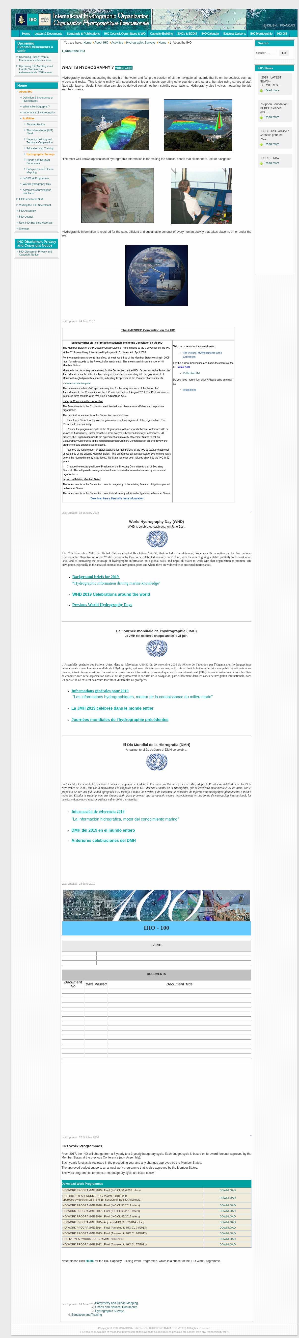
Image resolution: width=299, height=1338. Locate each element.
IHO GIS (282, 33)
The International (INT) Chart (40, 132)
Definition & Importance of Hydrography (38, 99)
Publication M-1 (191, 373)
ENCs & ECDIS (187, 33)
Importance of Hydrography (39, 112)
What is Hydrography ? (36, 106)
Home (26, 33)
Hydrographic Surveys (41, 154)
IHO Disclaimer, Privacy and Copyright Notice (35, 253)
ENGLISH (270, 25)
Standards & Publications (83, 33)
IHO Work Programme (36, 178)
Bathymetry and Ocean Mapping (40, 171)
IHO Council (26, 216)
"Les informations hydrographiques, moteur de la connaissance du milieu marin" (142, 697)
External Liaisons (234, 33)
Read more (272, 90)
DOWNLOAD (228, 1190)
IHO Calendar (210, 33)
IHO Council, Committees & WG (125, 33)
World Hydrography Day (37, 183)
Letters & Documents (48, 33)
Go (284, 53)
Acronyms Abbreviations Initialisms (37, 191)
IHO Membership (261, 33)
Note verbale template (78, 383)
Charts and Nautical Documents (38, 161)
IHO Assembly (27, 210)
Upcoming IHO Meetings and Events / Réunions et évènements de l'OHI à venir (36, 69)
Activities (28, 118)
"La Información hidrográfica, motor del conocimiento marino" (120, 819)
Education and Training (40, 148)
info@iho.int (189, 389)
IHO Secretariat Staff (31, 199)
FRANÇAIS (287, 25)
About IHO (25, 91)
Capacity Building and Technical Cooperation (40, 141)
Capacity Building (161, 33)
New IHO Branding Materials (36, 222)
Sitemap (24, 228)
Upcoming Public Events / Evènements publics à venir (35, 58)
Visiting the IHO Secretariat (35, 205)
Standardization (36, 124)
